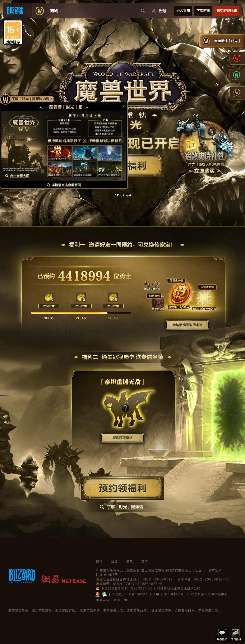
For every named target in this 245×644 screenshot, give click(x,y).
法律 (114, 561)
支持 (144, 561)
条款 (129, 561)
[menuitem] (17, 10)
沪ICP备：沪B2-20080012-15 (203, 579)
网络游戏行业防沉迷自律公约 (178, 588)
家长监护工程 (174, 594)
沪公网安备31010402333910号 (124, 588)
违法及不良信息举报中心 (209, 594)
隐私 (99, 561)
